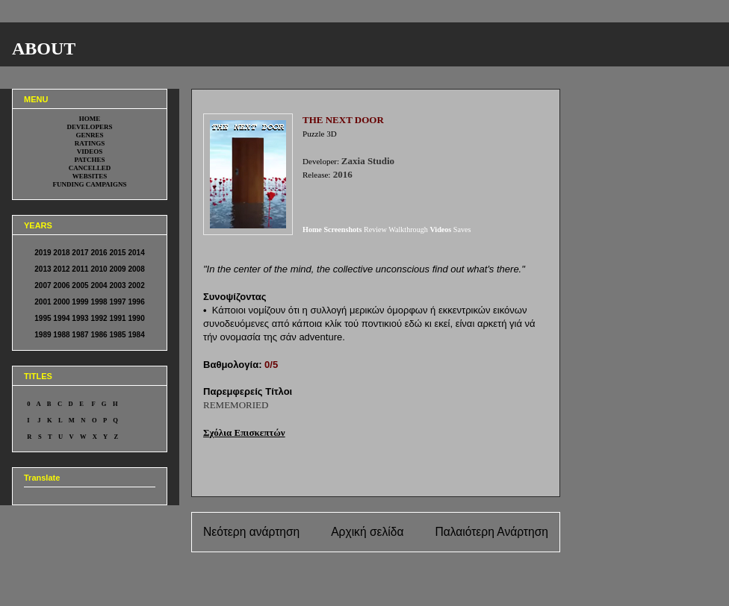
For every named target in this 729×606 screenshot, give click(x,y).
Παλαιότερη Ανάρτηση (491, 531)
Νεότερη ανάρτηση (251, 531)
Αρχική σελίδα (367, 531)
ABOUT (43, 48)
